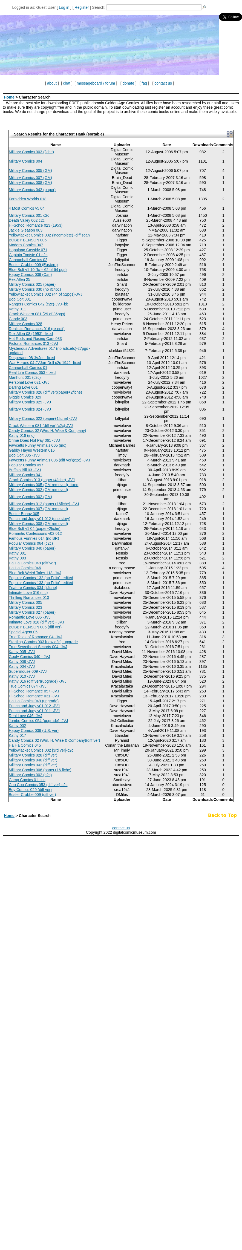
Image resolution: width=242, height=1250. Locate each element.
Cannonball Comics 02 (28, 260)
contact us (163, 83)
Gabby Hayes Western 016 (32, 450)
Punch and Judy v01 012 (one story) (39, 518)
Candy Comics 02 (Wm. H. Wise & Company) (47, 430)
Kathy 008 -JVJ (22, 661)
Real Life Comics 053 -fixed (32, 372)
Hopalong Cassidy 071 (28, 250)
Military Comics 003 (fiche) (31, 152)
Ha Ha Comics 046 (25, 568)
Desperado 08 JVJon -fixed (32, 358)
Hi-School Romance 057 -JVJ (34, 691)
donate (128, 83)
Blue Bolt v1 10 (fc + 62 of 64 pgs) (38, 269)
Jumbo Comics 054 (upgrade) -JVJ (38, 720)
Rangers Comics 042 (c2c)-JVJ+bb (38, 304)
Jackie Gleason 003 (25, 230)
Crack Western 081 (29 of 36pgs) (37, 314)
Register (82, 7)
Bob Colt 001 (20, 299)
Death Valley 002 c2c (27, 220)
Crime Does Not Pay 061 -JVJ (34, 440)
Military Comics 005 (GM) (30, 170)
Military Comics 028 (25, 324)
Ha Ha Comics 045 (25, 745)
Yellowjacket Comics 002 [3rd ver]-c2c (41, 750)
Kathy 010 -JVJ (22, 676)
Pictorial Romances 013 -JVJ (33, 343)
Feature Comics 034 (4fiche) (33, 587)
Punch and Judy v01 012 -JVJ (34, 706)
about (52, 83)
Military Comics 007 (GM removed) (38, 509)
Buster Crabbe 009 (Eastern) (33, 264)
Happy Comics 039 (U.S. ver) (34, 730)
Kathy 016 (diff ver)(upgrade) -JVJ (38, 681)
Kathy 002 (17, 725)
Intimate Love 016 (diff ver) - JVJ (36, 622)
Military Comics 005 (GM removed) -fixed (43, 485)
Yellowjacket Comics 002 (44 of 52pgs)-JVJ (45, 294)
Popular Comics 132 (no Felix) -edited (41, 578)
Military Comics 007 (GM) (30, 177)
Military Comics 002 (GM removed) (38, 489)
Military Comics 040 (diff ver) (33, 760)
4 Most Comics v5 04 (27, 208)
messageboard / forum (96, 83)
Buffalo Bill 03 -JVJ (25, 470)
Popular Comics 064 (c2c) (31, 543)
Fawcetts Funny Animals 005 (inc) (37, 445)
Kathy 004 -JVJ (22, 666)
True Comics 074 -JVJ (28, 686)
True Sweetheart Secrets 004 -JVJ (38, 647)
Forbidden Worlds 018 (27, 199)
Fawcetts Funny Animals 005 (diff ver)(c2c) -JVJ (49, 460)
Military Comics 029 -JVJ (30, 402)
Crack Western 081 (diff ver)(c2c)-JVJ (41, 425)
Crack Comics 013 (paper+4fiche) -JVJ (42, 480)
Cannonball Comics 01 (28, 367)
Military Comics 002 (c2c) (30, 775)
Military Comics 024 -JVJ (30, 409)
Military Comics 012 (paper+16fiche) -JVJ (44, 504)
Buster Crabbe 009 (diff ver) (32, 794)
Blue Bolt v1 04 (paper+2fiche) (35, 528)
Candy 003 (18, 319)
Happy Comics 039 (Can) (30, 274)
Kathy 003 (17, 558)
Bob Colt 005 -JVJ (24, 455)
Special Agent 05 (23, 632)
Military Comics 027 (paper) (32, 612)
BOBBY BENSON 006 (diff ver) (35, 627)
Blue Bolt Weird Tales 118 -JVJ (35, 573)
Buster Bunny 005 (24, 514)
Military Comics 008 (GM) (30, 182)
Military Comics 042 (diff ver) (33, 765)
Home (9, 97)
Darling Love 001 (23, 387)
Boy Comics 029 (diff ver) (30, 789)
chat (66, 83)
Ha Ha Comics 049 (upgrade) (34, 701)
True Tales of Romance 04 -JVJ (35, 637)
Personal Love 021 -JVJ (29, 382)
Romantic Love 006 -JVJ (30, 617)
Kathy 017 (17, 735)
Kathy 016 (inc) (21, 435)
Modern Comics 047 (26, 245)
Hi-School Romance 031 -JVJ (34, 696)
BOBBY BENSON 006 (28, 240)
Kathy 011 (17, 309)
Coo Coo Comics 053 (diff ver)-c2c (38, 785)
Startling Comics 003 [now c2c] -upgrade (43, 642)
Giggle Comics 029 (25, 397)
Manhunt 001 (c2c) (25, 377)
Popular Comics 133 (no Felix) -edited (41, 583)
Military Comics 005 (25, 602)
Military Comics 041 (25, 475)
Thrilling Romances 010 (29, 597)
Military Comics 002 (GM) (30, 497)
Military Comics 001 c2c (29, 215)
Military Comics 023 (25, 607)
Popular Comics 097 (26, 465)
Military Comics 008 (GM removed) (38, 523)
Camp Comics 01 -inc (27, 780)
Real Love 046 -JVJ (25, 716)
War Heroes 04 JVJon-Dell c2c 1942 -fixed (45, 362)
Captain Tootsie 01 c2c (28, 255)
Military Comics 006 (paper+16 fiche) (40, 770)
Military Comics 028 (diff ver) (33, 755)
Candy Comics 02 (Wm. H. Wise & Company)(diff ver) (54, 740)
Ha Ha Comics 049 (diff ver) (32, 563)
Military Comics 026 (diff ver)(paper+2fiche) (45, 392)
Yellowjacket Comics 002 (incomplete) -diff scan (49, 235)
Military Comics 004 (25, 161)
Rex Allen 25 (19, 279)
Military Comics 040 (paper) (32, 548)
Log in (64, 7)
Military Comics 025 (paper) (32, 284)
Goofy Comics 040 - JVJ (29, 656)
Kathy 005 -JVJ (22, 651)
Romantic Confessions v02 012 (35, 533)
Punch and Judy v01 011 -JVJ (34, 711)
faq (144, 83)
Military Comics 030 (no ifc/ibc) (35, 289)
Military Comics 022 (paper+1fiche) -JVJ (43, 418)
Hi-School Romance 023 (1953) (35, 225)
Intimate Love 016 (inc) (28, 592)
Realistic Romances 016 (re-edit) (37, 329)
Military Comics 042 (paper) (32, 189)
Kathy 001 (17, 553)
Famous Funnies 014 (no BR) (34, 538)
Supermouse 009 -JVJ (28, 671)
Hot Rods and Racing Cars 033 (35, 338)
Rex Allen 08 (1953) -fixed (31, 333)
